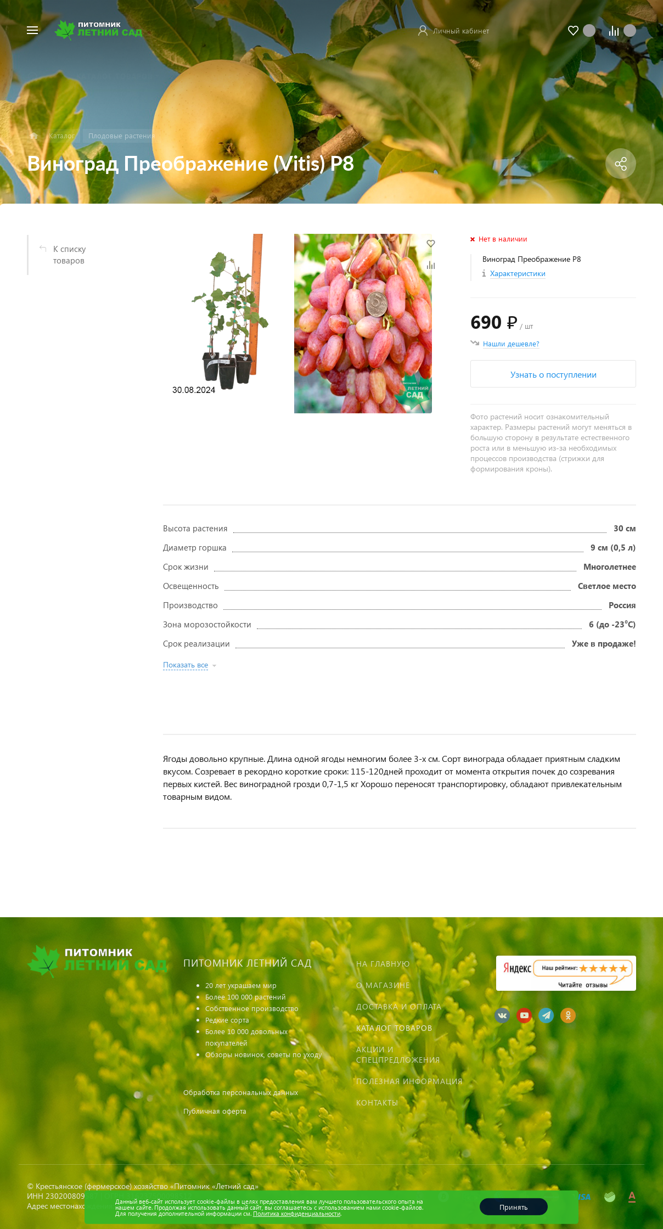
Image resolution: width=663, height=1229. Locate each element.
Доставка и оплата (399, 1006)
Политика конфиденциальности (296, 1213)
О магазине (383, 985)
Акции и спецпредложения (398, 1054)
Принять (513, 1206)
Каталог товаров (394, 1028)
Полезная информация (409, 1081)
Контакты (377, 1102)
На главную (383, 963)
